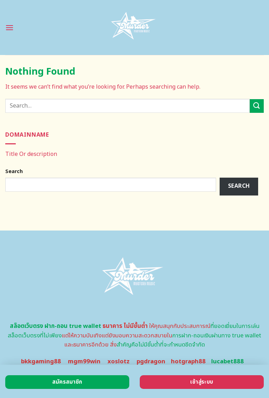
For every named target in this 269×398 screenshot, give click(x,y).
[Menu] (9, 27)
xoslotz (119, 361)
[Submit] (257, 106)
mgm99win (84, 361)
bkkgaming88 (41, 361)
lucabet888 (227, 361)
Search (14, 171)
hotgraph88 (188, 361)
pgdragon (151, 361)
